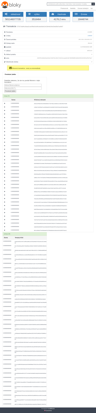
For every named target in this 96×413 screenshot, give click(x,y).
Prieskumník (64, 8)
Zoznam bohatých (83, 8)
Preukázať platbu (10, 74)
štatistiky (72, 8)
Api (92, 8)
